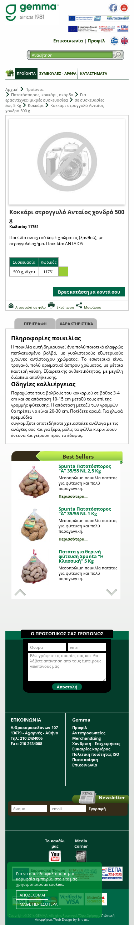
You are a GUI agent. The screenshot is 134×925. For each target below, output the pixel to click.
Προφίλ (96, 40)
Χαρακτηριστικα (76, 323)
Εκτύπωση (65, 307)
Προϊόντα (26, 73)
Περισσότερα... (73, 496)
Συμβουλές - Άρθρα (57, 73)
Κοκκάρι (36, 105)
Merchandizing (86, 738)
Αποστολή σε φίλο (30, 307)
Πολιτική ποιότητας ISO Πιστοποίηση (95, 756)
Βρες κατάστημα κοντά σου (89, 292)
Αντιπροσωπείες (88, 732)
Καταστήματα (93, 73)
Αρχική (12, 89)
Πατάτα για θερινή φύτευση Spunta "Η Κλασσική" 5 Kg (81, 556)
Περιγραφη (35, 323)
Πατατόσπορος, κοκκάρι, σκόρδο (42, 94)
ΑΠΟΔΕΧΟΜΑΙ (32, 895)
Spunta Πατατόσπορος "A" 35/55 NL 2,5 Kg (85, 468)
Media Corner (81, 848)
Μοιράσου (92, 307)
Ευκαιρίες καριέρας (91, 748)
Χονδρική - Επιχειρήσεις (96, 743)
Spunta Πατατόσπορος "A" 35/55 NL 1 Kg (85, 511)
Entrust (83, 919)
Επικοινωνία (68, 40)
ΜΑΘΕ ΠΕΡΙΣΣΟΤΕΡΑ (39, 904)
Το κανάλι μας (55, 848)
